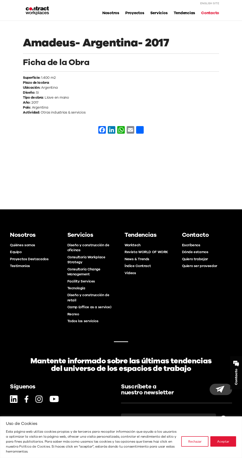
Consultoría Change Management (83, 272)
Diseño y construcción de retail (88, 297)
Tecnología (76, 288)
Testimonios (20, 266)
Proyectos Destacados (29, 259)
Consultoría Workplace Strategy (86, 259)
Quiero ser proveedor (199, 266)
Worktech (133, 245)
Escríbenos (191, 245)
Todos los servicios (83, 321)
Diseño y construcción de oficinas (88, 247)
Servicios (159, 13)
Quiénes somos (22, 245)
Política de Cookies (34, 446)
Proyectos (134, 13)
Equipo (16, 252)
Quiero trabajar (195, 259)
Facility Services (81, 281)
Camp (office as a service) (89, 307)
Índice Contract (138, 266)
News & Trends (137, 259)
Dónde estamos (195, 252)
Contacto (210, 13)
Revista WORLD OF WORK (146, 252)
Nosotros (110, 13)
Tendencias (184, 13)
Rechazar (195, 441)
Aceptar (223, 441)
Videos (130, 273)
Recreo (73, 314)
